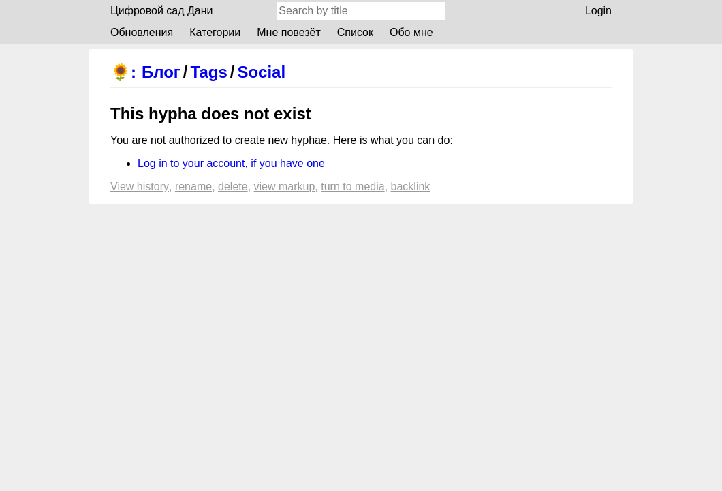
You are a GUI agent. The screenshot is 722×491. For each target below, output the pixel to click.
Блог (161, 72)
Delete (233, 186)
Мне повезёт (289, 32)
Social (261, 72)
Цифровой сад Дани (161, 10)
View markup (284, 186)
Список (355, 32)
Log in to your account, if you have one (231, 163)
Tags (209, 72)
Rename (193, 186)
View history (139, 186)
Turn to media (352, 186)
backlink (410, 186)
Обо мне (411, 32)
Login (598, 10)
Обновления (141, 32)
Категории (214, 32)
